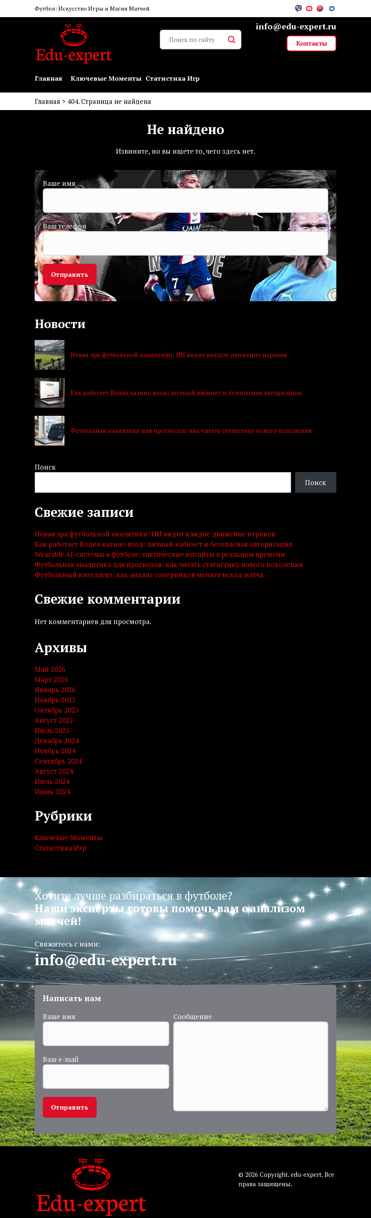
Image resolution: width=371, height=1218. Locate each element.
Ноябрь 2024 (55, 751)
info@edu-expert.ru (296, 26)
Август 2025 (54, 720)
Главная (48, 78)
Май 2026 (50, 669)
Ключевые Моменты (106, 78)
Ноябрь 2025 (55, 700)
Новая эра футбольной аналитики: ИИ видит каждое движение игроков (179, 355)
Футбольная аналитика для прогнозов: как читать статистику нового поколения (191, 431)
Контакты (311, 43)
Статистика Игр (173, 78)
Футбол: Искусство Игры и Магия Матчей (92, 8)
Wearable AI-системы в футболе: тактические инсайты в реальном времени (160, 555)
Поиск (45, 467)
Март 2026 (51, 679)
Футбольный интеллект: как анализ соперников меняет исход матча (149, 575)
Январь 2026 (55, 690)
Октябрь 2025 (57, 710)
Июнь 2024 (52, 792)
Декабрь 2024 (57, 741)
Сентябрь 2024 (58, 761)
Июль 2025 (52, 730)
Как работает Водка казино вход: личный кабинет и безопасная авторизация (186, 393)
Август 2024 (54, 771)
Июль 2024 (52, 781)
